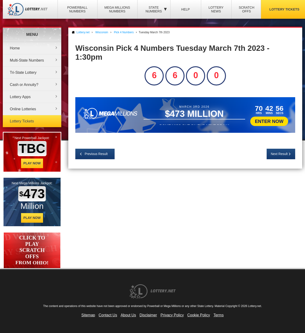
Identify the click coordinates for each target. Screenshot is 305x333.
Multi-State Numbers (27, 60)
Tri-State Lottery (23, 72)
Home (15, 48)
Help (185, 9)
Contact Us (108, 315)
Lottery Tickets (22, 121)
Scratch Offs (246, 9)
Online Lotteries (23, 109)
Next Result (279, 154)
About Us (128, 315)
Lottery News (215, 9)
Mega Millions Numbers (117, 9)
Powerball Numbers (77, 9)
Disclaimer (148, 315)
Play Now (32, 163)
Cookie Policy (198, 315)
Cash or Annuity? (24, 85)
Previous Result (96, 154)
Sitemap (88, 315)
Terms (219, 315)
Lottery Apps (20, 97)
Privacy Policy (172, 315)
